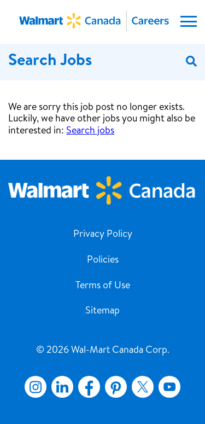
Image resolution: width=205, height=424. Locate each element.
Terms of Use (102, 286)
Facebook (87, 387)
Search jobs (90, 131)
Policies (103, 260)
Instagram (35, 387)
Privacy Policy (102, 235)
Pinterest (116, 387)
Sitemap (102, 311)
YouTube (169, 387)
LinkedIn (62, 387)
